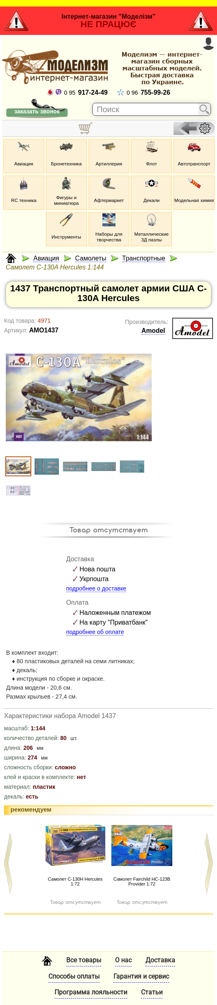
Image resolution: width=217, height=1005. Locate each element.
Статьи (152, 992)
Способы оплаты (74, 976)
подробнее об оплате (95, 632)
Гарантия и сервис (141, 976)
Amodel (153, 330)
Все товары (83, 960)
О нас (123, 960)
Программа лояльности (90, 992)
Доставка (160, 960)
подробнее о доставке (96, 588)
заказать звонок (36, 111)
